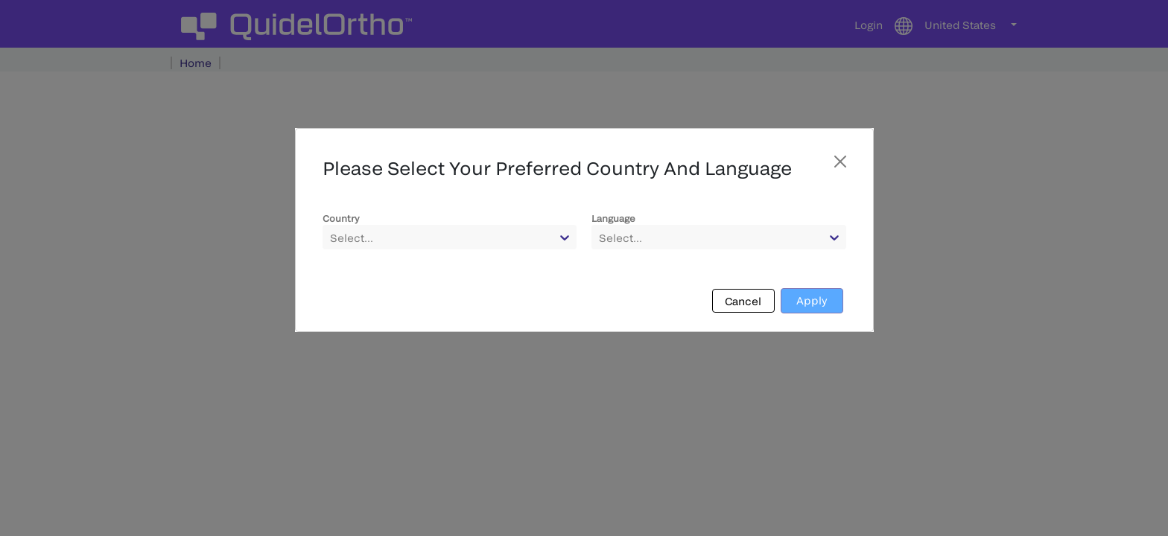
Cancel (743, 301)
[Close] (840, 161)
